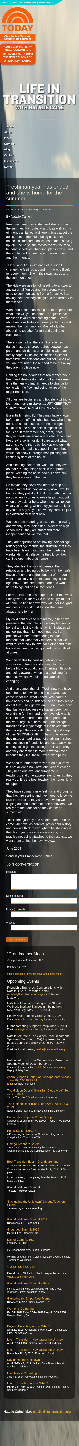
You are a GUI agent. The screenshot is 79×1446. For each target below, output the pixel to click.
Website (10, 922)
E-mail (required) (15, 909)
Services (9, 143)
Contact (8, 155)
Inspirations (11, 161)
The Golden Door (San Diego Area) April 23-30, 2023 (38, 1105)
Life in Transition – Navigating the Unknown (36, 1339)
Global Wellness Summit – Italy (28, 1283)
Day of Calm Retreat (20, 1239)
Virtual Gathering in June (20, 1276)
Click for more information (21, 1266)
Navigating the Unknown (23, 1360)
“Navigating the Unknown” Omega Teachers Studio (36, 1203)
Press (7, 138)
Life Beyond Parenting (22, 1373)
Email (10, 1083)
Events (8, 166)
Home (10, 126)
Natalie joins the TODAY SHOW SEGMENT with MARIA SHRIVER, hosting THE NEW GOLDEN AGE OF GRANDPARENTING (18, 54)
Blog (7, 149)
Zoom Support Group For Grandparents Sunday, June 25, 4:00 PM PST (39, 1078)
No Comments (45, 209)
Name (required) (15, 895)
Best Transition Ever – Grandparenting (32, 1161)
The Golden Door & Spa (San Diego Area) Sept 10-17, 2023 (38, 1092)
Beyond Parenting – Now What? (28, 1326)
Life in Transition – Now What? (27, 1383)
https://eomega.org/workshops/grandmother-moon (34, 973)
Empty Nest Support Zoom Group (29, 1117)
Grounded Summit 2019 (23, 1229)
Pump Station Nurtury (21, 1130)
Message (11, 871)
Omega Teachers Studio (23, 1144)
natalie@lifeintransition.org (25, 994)
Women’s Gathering (20, 1308)
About (7, 132)
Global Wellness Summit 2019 (27, 1219)
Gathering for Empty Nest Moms (28, 1298)
